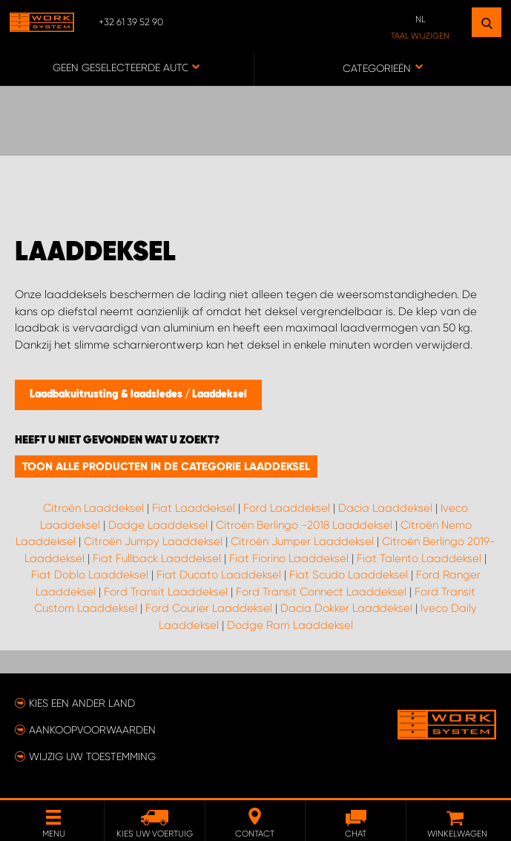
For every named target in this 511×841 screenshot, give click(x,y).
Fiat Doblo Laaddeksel (89, 574)
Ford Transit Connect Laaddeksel (321, 591)
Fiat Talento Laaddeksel (419, 558)
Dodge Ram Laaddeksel (290, 625)
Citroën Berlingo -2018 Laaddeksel (304, 525)
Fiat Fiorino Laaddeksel (289, 558)
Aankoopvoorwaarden (92, 730)
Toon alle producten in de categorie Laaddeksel (166, 466)
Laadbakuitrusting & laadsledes (107, 394)
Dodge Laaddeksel (158, 525)
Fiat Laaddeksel (193, 508)
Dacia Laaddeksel (385, 508)
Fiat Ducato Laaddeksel (218, 574)
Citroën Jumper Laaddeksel (302, 541)
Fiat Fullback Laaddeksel (157, 558)
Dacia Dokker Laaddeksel (346, 608)
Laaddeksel (219, 394)
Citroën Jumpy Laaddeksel (153, 541)
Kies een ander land (82, 703)
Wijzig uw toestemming (92, 756)
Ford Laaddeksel (286, 508)
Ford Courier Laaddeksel (208, 608)
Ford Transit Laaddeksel (166, 591)
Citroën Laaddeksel (93, 508)
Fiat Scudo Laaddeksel (348, 574)
